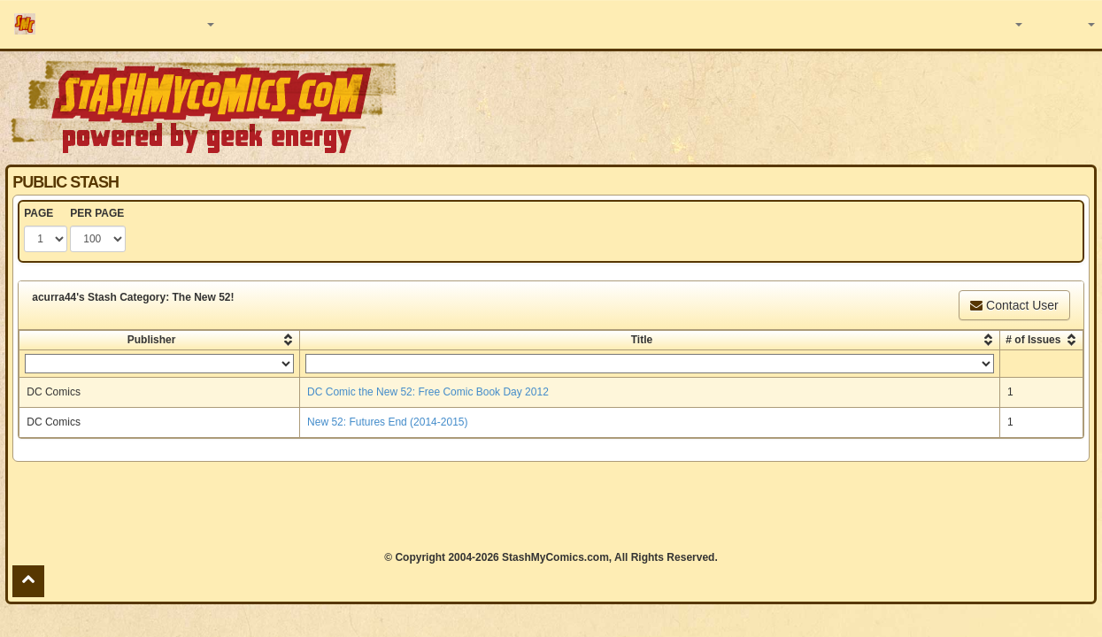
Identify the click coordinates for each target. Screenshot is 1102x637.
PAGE (38, 213)
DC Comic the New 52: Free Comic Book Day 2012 (428, 392)
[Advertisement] (550, 506)
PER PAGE (97, 213)
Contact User (1014, 305)
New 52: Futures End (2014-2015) (387, 422)
